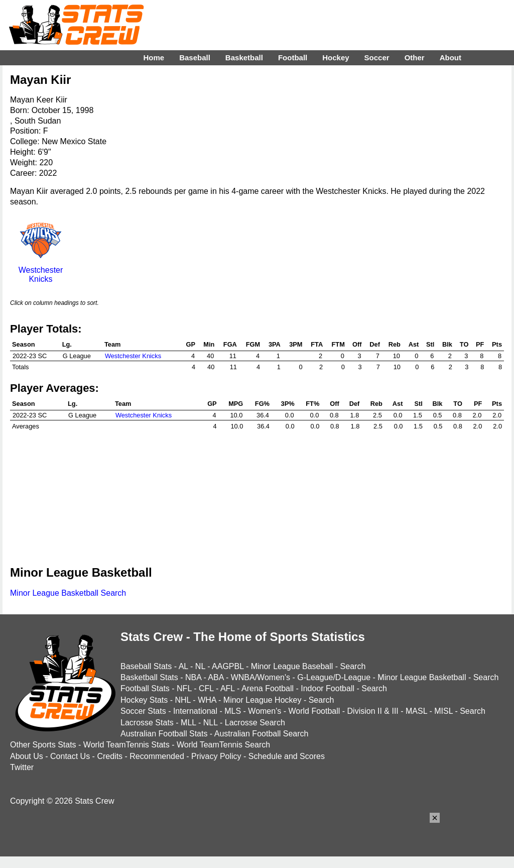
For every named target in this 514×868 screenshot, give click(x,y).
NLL (210, 722)
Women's (264, 711)
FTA (317, 344)
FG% (262, 403)
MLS (232, 711)
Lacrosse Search (255, 722)
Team (112, 344)
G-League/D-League (333, 677)
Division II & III (373, 711)
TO (464, 344)
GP (191, 344)
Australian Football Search (261, 733)
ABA (215, 677)
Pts (497, 344)
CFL (206, 688)
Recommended (157, 756)
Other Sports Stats (43, 744)
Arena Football (267, 688)
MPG (235, 403)
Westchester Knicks (40, 270)
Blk (447, 344)
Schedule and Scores (286, 756)
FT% (312, 403)
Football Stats (145, 688)
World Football (314, 711)
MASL (416, 711)
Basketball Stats (149, 677)
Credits (109, 756)
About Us (26, 756)
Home (153, 57)
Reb (395, 344)
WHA (207, 700)
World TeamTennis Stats (126, 744)
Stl (430, 344)
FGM (253, 344)
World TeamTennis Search (223, 744)
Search (353, 666)
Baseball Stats (146, 666)
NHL (182, 700)
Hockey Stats (144, 700)
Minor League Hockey (262, 700)
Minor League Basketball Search (68, 593)
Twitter (22, 767)
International (195, 711)
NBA (193, 677)
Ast (414, 344)
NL (200, 666)
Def (374, 344)
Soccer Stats (143, 711)
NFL (184, 688)
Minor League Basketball (421, 677)
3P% (288, 403)
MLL (188, 722)
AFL (227, 688)
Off (356, 344)
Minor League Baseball (292, 666)
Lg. (67, 344)
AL (183, 666)
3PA (275, 344)
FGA (230, 344)
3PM (295, 344)
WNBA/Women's (260, 677)
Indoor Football (327, 688)
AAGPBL (227, 666)
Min (208, 344)
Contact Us (70, 756)
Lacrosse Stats (147, 722)
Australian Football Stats (163, 733)
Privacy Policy (216, 756)
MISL (443, 711)
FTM (338, 344)
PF (480, 344)
